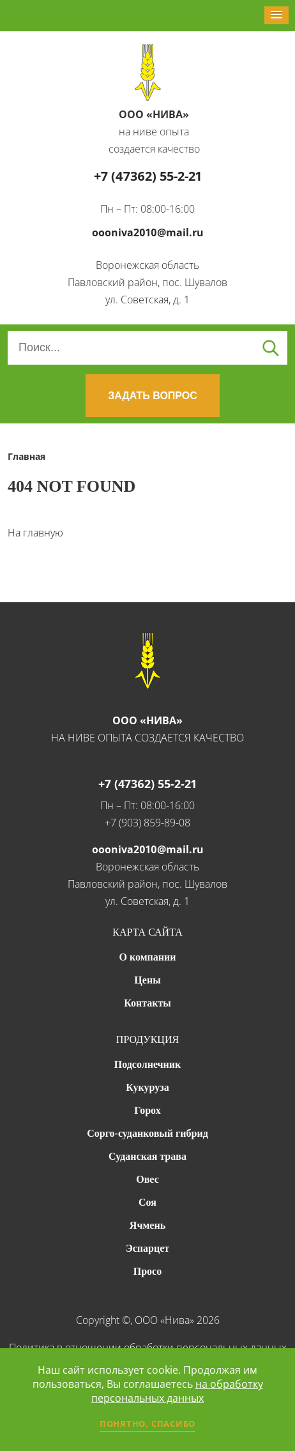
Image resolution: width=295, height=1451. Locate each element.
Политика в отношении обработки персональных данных (148, 1348)
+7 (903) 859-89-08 (147, 823)
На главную (35, 533)
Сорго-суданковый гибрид (147, 1133)
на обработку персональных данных (177, 1391)
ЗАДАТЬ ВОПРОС (152, 395)
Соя (147, 1202)
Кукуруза (147, 1087)
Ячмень (147, 1225)
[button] (276, 15)
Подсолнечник (147, 1064)
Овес (147, 1179)
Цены (147, 980)
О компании (147, 957)
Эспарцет (147, 1248)
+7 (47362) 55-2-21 (148, 176)
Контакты (147, 1003)
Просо (147, 1271)
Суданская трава (147, 1156)
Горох (147, 1110)
